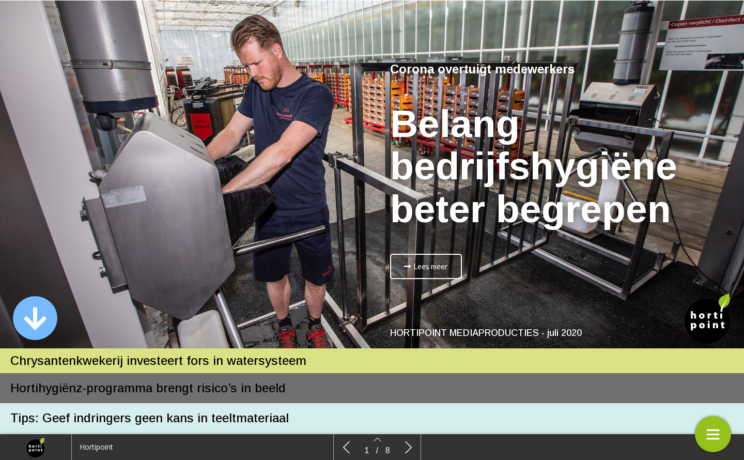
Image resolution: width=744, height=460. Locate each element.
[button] (35, 318)
